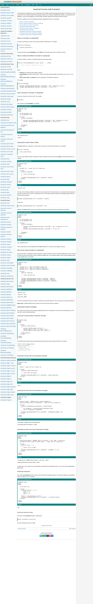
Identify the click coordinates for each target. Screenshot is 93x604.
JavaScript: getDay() (6, 294)
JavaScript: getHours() (6, 297)
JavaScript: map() (5, 197)
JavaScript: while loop (6, 43)
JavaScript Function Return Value (27, 26)
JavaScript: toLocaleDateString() (6, 337)
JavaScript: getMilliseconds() (8, 305)
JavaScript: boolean (6, 99)
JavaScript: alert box (6, 56)
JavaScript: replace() (6, 239)
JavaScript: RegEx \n (6, 379)
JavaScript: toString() (6, 161)
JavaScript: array (5, 120)
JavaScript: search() (6, 222)
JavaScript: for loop (5, 41)
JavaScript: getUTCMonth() (8, 313)
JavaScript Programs (6, 400)
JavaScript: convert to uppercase (6, 213)
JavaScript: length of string (7, 205)
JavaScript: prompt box (6, 61)
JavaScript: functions (6, 66)
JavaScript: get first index (7, 143)
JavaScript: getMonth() (6, 289)
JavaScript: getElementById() (8, 72)
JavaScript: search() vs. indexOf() (7, 228)
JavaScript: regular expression (8, 360)
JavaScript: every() (5, 187)
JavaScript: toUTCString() (7, 348)
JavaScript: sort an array (7, 151)
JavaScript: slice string (6, 252)
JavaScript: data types (6, 28)
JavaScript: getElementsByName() (6, 80)
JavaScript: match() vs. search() (6, 235)
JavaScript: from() (5, 164)
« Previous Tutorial (21, 575)
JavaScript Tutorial (5, 10)
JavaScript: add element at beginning (7, 126)
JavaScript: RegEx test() (7, 389)
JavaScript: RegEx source (7, 394)
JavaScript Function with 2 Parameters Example (31, 33)
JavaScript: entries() (6, 184)
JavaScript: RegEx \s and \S (8, 371)
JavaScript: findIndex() (6, 182)
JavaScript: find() (5, 179)
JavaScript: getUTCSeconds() (8, 326)
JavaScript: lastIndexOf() (7, 276)
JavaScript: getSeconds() (7, 302)
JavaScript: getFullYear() (7, 286)
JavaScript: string (5, 203)
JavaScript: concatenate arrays (7, 155)
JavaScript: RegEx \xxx (6, 381)
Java (7, 4)
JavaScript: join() (5, 158)
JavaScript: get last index (7, 146)
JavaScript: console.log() (7, 96)
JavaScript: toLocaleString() (8, 345)
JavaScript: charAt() (6, 255)
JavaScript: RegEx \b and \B (8, 373)
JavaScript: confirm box (7, 59)
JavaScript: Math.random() (7, 107)
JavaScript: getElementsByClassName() (8, 75)
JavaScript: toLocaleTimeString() (6, 341)
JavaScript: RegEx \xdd (7, 384)
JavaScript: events (5, 101)
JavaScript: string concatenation (5, 218)
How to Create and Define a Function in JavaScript (31, 23)
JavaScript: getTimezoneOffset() (6, 351)
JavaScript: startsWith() (6, 268)
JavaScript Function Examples (27, 29)
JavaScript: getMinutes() (7, 299)
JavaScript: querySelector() (7, 88)
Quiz (91, 4)
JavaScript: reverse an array (8, 149)
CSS (22, 4)
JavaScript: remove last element (7, 140)
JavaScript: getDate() (6, 292)
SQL (37, 4)
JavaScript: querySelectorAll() (8, 91)
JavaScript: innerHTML (6, 69)
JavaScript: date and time (7, 281)
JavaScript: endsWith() (6, 270)
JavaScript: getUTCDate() (7, 315)
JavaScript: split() (5, 260)
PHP (33, 4)
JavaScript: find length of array (8, 122)
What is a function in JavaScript (27, 21)
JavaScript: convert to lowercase (6, 209)
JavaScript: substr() (5, 249)
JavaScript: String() (5, 244)
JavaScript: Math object (7, 104)
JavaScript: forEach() (6, 195)
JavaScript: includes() (6, 247)
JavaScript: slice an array (7, 174)
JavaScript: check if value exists (7, 167)
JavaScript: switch (5, 38)
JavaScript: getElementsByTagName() (7, 84)
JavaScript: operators (6, 26)
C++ (13, 4)
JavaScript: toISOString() (7, 355)
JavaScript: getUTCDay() (7, 318)
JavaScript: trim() (5, 273)
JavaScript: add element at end (7, 131)
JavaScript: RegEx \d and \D (8, 368)
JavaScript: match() (5, 232)
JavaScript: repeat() (6, 257)
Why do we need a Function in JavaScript (29, 28)
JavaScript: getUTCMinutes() (8, 323)
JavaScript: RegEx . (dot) (7, 363)
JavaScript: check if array (7, 171)
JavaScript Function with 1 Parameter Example (30, 31)
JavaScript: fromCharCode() (8, 265)
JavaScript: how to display (7, 15)
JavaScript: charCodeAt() (7, 263)
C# (40, 4)
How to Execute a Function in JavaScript (29, 25)
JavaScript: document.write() (8, 93)
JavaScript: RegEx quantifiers (8, 386)
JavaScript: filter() (5, 192)
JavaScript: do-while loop (7, 46)
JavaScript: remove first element (7, 135)
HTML (17, 4)
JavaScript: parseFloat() (7, 114)
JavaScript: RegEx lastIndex (8, 392)
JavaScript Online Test (46, 572)
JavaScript (27, 4)
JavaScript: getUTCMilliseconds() (6, 329)
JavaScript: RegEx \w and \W (8, 365)
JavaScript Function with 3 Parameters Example (31, 34)
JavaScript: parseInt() (6, 112)
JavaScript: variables (6, 23)
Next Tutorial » (72, 575)
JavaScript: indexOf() (6, 224)
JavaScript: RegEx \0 (6, 376)
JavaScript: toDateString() (7, 333)
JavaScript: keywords (6, 18)
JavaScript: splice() (5, 176)
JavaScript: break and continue (6, 50)
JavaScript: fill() (4, 189)
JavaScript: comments (6, 20)
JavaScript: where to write (7, 12)
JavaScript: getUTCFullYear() (8, 310)
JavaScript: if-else (5, 35)
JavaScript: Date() (5, 284)
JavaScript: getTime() (6, 307)
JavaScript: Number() (6, 109)
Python (2, 4)
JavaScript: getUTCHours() (7, 321)
